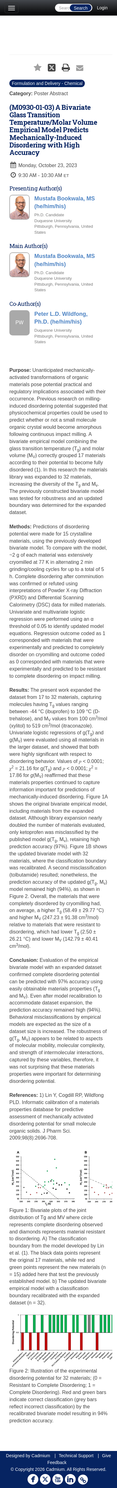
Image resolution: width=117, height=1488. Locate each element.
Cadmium (41, 1455)
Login (102, 7)
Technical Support (76, 1455)
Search (80, 8)
